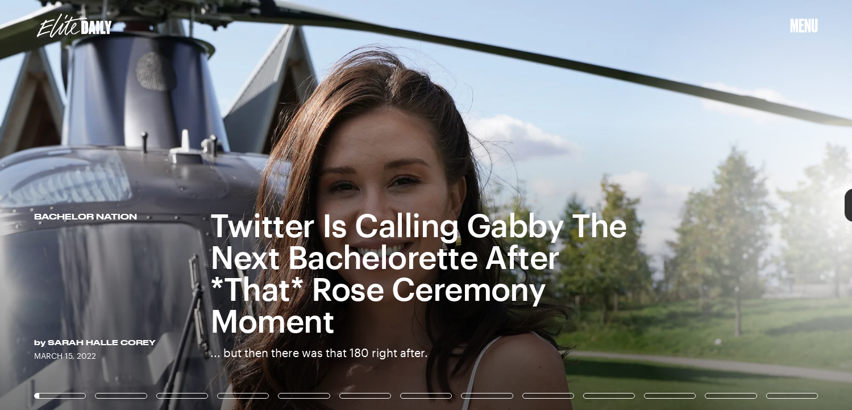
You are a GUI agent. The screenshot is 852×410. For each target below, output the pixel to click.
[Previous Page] (140, 205)
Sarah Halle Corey (102, 342)
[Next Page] (566, 205)
